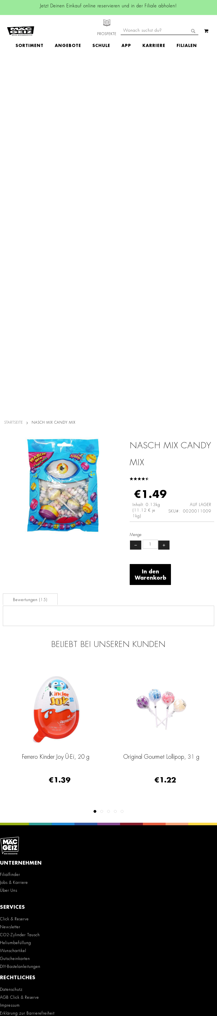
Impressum (10, 653)
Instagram (61, 763)
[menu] (109, 35)
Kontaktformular (18, 886)
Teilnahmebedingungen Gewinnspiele (35, 668)
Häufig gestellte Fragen (26, 906)
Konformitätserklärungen (22, 721)
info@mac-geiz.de (19, 876)
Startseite (13, 70)
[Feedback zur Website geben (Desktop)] (108, 940)
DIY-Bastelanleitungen (20, 614)
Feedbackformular (20, 896)
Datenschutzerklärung (165, 992)
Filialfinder (10, 522)
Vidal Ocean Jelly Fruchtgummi (56, 404)
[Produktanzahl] (150, 191)
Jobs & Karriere (14, 530)
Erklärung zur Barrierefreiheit (27, 661)
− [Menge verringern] (135, 192)
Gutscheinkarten (15, 606)
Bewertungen (30, 247)
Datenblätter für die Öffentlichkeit (31, 713)
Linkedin (61, 776)
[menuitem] (32, 35)
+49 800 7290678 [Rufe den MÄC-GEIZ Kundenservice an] (16, 857)
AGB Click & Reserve (19, 645)
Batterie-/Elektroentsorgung (25, 705)
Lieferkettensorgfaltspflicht (24, 697)
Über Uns (8, 538)
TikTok (61, 788)
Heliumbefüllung (15, 590)
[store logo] (20, 26)
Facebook (61, 750)
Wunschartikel (13, 598)
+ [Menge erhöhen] (163, 192)
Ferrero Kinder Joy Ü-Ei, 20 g (161, 404)
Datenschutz (11, 637)
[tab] (30, 246)
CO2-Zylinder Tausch (20, 582)
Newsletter (10, 574)
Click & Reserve (14, 566)
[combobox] (159, 50)
